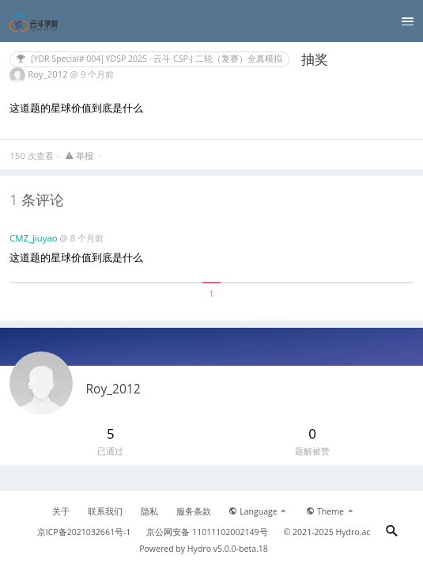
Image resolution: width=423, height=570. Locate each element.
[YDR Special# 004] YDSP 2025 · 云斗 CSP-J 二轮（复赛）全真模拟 (149, 58)
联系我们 (105, 511)
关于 (61, 511)
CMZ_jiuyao (34, 238)
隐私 (149, 511)
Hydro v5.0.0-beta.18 (227, 548)
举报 (80, 156)
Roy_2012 (49, 74)
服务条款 (193, 511)
